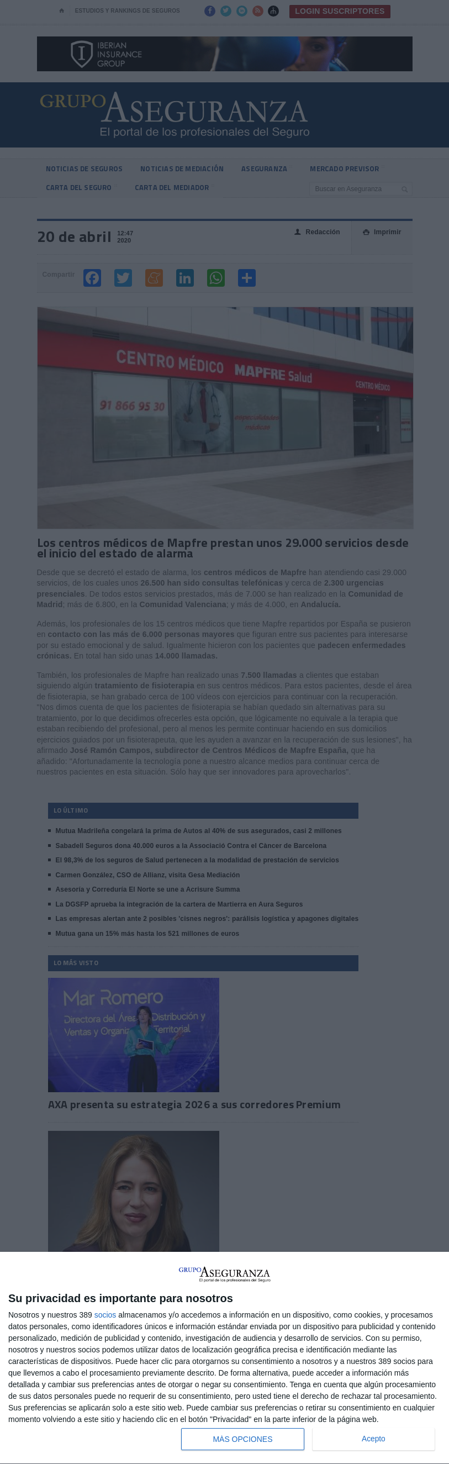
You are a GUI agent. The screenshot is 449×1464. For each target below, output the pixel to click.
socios (105, 1315)
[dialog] (224, 1358)
